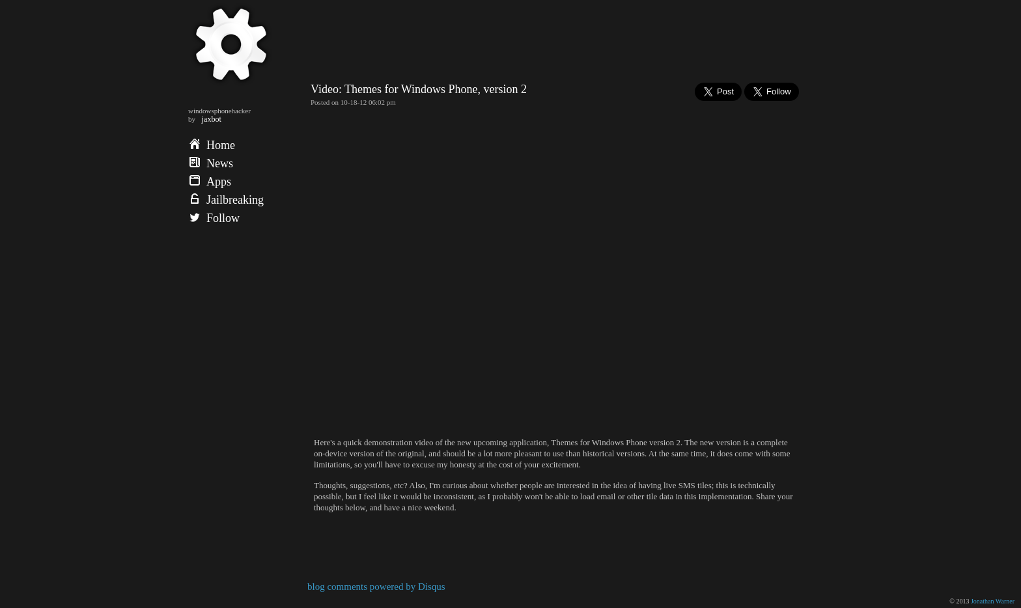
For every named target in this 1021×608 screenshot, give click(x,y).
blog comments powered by (376, 586)
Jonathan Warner (992, 601)
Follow (214, 218)
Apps (210, 181)
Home (212, 145)
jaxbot (211, 119)
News (211, 163)
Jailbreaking (226, 199)
